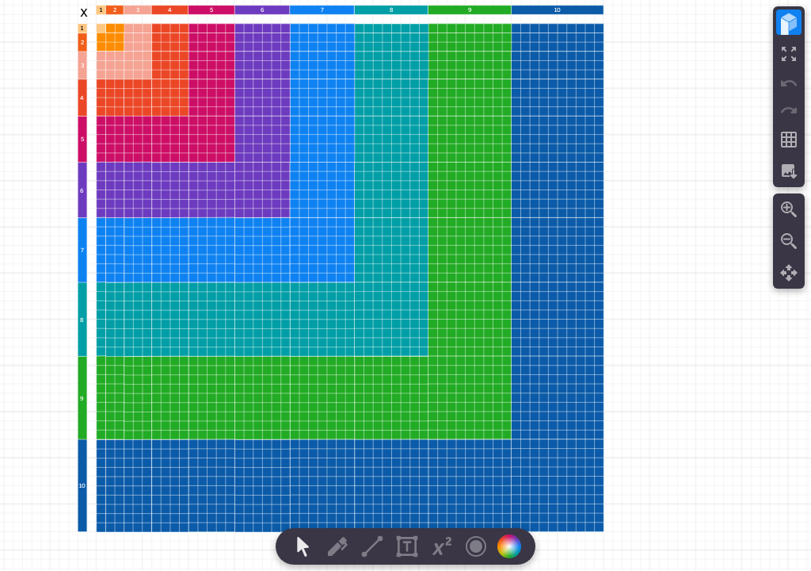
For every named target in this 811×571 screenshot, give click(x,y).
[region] (405, 285)
